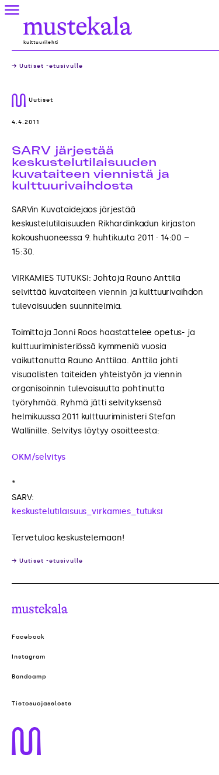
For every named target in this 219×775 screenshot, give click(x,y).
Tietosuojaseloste (42, 703)
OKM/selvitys (38, 457)
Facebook (28, 636)
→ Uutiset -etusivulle (47, 66)
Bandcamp (29, 676)
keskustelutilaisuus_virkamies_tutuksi (87, 511)
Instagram (29, 656)
